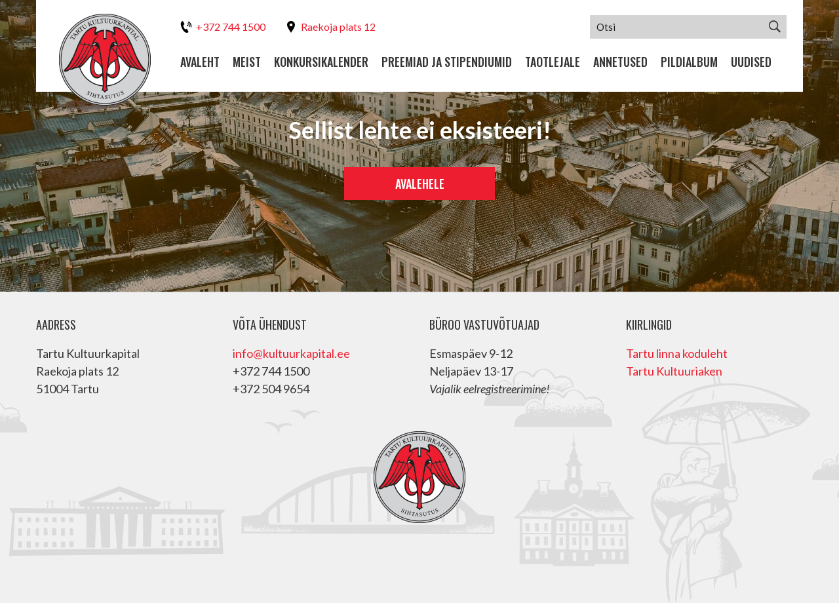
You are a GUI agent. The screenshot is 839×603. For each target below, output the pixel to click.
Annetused (620, 62)
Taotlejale (552, 62)
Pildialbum (689, 62)
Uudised (751, 62)
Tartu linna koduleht (677, 353)
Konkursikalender (321, 62)
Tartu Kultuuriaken (674, 371)
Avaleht (200, 62)
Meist (247, 62)
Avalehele (419, 183)
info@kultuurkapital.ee (291, 353)
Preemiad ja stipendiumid (446, 62)
